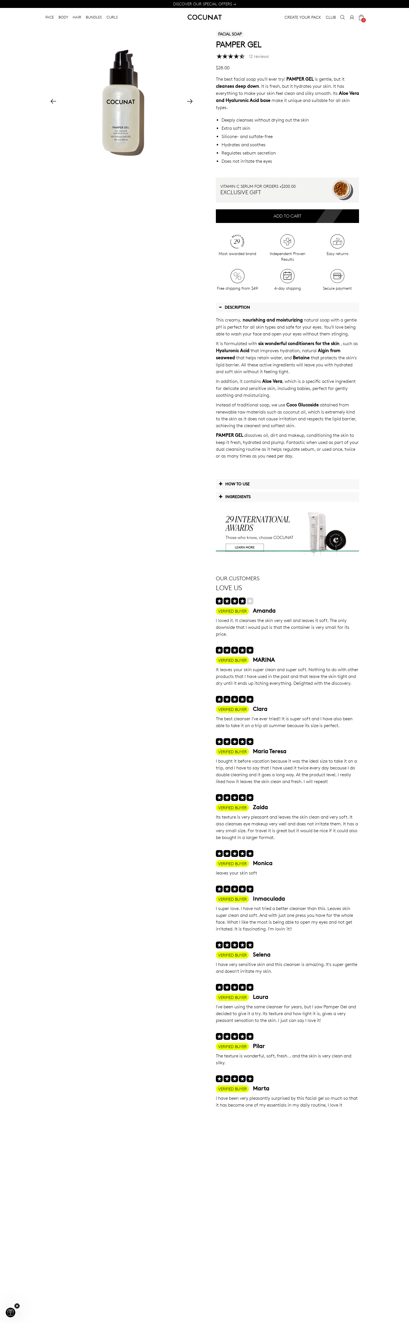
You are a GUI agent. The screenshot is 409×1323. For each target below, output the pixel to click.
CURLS (112, 17)
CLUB (331, 17)
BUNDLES (94, 17)
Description (234, 307)
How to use (234, 484)
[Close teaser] (17, 1306)
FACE (49, 17)
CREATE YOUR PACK (303, 17)
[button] (10, 1312)
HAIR (77, 17)
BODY (63, 17)
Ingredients (235, 496)
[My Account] (351, 17)
